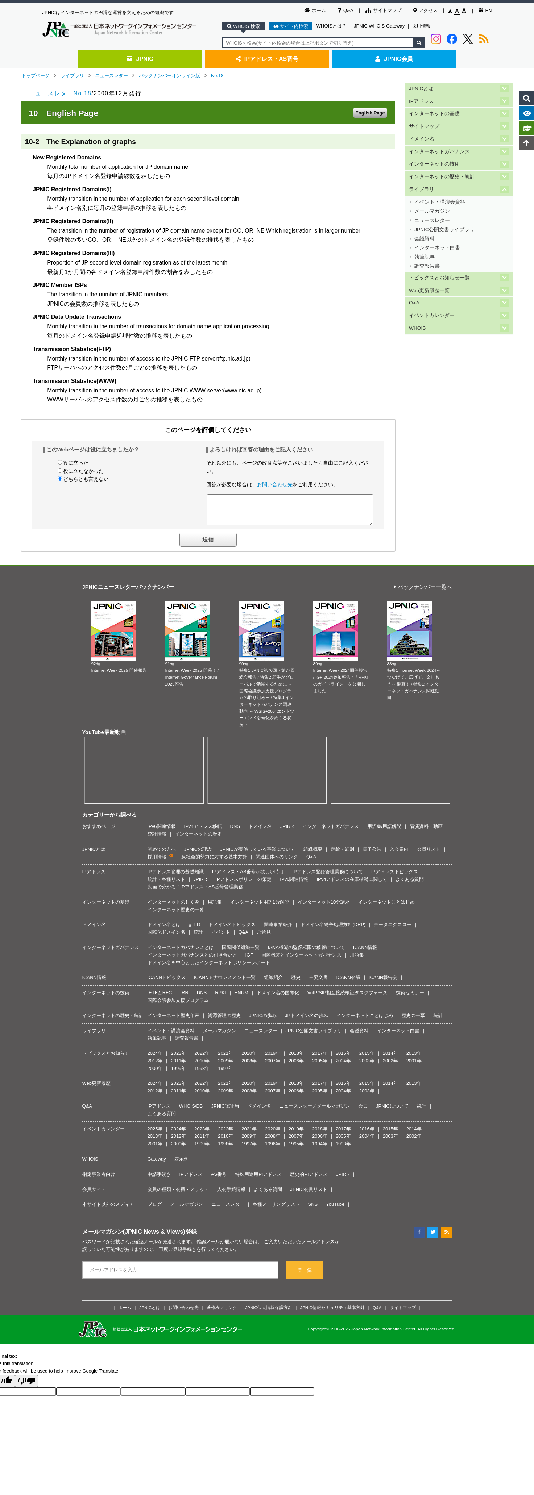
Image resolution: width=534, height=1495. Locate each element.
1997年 (225, 1074)
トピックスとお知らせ (105, 1058)
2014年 (390, 1058)
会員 (363, 1111)
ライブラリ (72, 75)
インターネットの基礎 (434, 112)
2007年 (272, 1066)
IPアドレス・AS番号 (267, 58)
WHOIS (417, 317)
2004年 (343, 1066)
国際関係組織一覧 (241, 952)
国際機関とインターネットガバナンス (301, 960)
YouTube (335, 1209)
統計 (198, 937)
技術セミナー (410, 998)
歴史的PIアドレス (308, 1179)
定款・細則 (342, 854)
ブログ (155, 1209)
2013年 (414, 1058)
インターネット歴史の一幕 (176, 915)
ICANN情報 (365, 952)
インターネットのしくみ (173, 907)
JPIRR (287, 831)
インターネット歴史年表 (173, 1021)
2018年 (296, 1058)
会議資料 (424, 232)
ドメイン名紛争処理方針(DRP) (333, 930)
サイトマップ (383, 10)
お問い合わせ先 (275, 484)
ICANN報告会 (383, 983)
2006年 (296, 1066)
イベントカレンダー (432, 305)
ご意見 (264, 937)
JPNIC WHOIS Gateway (379, 26)
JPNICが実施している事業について (257, 854)
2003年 (366, 1066)
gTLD (194, 930)
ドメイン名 (421, 137)
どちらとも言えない (86, 479)
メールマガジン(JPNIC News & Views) (133, 1237)
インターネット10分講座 (324, 907)
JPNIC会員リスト (309, 1195)
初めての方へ (162, 854)
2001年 (414, 1066)
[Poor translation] (26, 1386)
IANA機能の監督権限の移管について (306, 952)
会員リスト (428, 854)
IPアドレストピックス (394, 877)
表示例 (181, 1164)
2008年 (249, 1066)
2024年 (155, 1058)
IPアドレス (421, 100)
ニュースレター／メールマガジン (314, 1111)
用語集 (215, 907)
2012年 (155, 1066)
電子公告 (372, 854)
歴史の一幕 (413, 1021)
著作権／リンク (222, 1313)
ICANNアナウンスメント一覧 (225, 983)
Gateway (157, 1164)
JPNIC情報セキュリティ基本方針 (332, 1313)
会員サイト (94, 1195)
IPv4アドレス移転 (203, 831)
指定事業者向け (98, 1179)
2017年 (319, 1058)
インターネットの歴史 (198, 839)
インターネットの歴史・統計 (442, 173)
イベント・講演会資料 (439, 197)
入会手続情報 (231, 1195)
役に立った (75, 463)
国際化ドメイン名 (166, 937)
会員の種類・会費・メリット (178, 1195)
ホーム (315, 10)
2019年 (272, 1058)
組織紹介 (273, 983)
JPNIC (140, 58)
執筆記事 (424, 249)
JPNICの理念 (198, 854)
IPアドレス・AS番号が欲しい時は (248, 877)
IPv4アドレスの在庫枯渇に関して (351, 884)
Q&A (345, 10)
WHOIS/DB (191, 1111)
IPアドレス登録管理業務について (327, 877)
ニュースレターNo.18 (60, 93)
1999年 (178, 1074)
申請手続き (159, 1179)
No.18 (217, 75)
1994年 (319, 1149)
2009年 (225, 1066)
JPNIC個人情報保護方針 (268, 1313)
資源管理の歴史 (224, 1021)
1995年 (296, 1149)
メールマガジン (432, 206)
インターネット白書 (437, 240)
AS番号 (219, 1179)
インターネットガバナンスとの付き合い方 (192, 960)
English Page (370, 113)
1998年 (202, 1074)
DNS (235, 831)
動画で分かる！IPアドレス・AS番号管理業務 (195, 892)
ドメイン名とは (164, 930)
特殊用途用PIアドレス (258, 1179)
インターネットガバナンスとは (181, 952)
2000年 (155, 1074)
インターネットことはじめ (386, 907)
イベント (220, 937)
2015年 (366, 1058)
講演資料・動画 (426, 831)
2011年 (178, 1066)
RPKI (220, 998)
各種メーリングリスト (276, 1209)
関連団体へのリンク (277, 862)
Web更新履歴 (96, 1088)
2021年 (225, 1058)
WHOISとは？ (331, 26)
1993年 (343, 1149)
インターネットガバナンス (439, 149)
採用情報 (421, 26)
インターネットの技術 (434, 161)
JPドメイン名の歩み (306, 1021)
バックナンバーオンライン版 (169, 75)
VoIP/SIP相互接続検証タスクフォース (347, 998)
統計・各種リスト (166, 884)
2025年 (155, 1134)
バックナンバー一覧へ (423, 592)
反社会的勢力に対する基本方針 (214, 862)
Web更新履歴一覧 (429, 281)
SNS (313, 1209)
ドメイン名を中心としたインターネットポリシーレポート (209, 968)
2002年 (390, 1066)
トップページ (35, 75)
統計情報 (157, 839)
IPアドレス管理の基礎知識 (176, 877)
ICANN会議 (348, 983)
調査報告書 (427, 258)
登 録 (305, 1275)
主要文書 (318, 983)
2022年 (202, 1058)
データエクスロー (392, 930)
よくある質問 (410, 884)
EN (485, 10)
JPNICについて (392, 1111)
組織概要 (312, 854)
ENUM (241, 998)
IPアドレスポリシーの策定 (243, 884)
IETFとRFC (160, 998)
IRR (184, 998)
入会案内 (399, 854)
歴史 (296, 983)
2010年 (202, 1066)
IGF (249, 960)
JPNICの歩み (263, 1021)
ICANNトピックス (167, 983)
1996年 (272, 1149)
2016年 (343, 1058)
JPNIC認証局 (225, 1111)
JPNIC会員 (394, 58)
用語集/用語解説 (384, 831)
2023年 (178, 1058)
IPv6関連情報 (162, 831)
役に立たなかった (83, 471)
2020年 (249, 1058)
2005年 (319, 1066)
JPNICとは (421, 88)
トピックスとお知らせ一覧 (439, 269)
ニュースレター (111, 75)
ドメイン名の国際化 (278, 998)
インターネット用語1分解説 (259, 907)
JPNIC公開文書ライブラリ (444, 223)
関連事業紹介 (278, 930)
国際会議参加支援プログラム (178, 1005)
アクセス (425, 10)
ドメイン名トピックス (232, 930)
